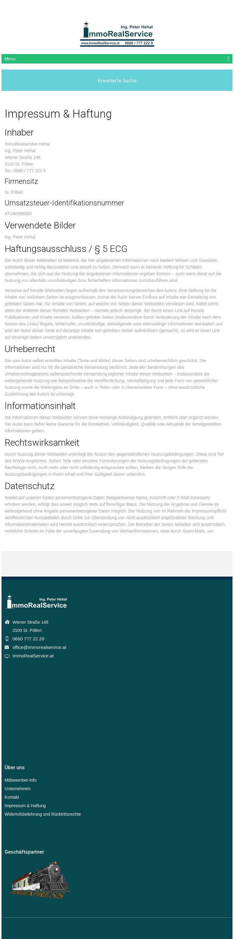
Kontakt (12, 797)
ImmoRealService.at (33, 655)
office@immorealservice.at (39, 647)
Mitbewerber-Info (21, 780)
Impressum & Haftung (25, 805)
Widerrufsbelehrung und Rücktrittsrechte (43, 814)
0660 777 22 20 (28, 638)
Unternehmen (17, 788)
